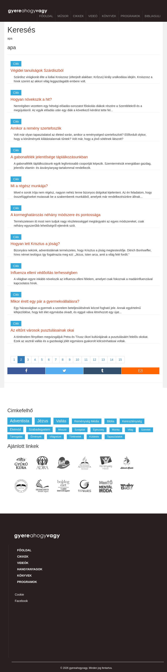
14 (111, 359)
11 (86, 359)
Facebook (21, 601)
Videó (92, 16)
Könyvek (109, 16)
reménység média (86, 421)
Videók (23, 563)
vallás (61, 421)
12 (94, 359)
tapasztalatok (115, 436)
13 (103, 359)
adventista (19, 421)
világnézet (55, 436)
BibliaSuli (152, 16)
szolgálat (80, 429)
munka (116, 429)
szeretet (146, 429)
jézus (42, 421)
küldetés (94, 436)
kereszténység (132, 421)
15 (120, 359)
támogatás (16, 436)
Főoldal (46, 16)
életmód (15, 429)
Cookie (19, 594)
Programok (130, 16)
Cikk (16, 63)
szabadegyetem (39, 429)
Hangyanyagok (29, 569)
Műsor (62, 16)
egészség (98, 429)
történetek (75, 436)
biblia (110, 421)
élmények (35, 436)
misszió (62, 429)
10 (77, 359)
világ (130, 429)
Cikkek (78, 16)
